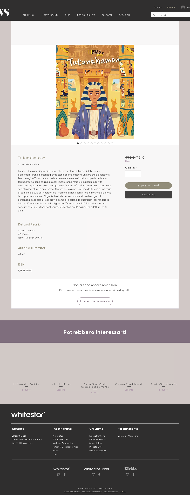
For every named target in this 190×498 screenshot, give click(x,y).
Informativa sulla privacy (92, 491)
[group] (95, 370)
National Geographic (63, 443)
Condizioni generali (72, 491)
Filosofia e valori (97, 439)
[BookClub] (157, 7)
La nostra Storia (97, 436)
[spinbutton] (133, 174)
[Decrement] (128, 174)
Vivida (56, 450)
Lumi (55, 454)
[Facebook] (65, 475)
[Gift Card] (170, 7)
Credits (123, 491)
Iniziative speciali (97, 450)
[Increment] (138, 174)
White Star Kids (60, 439)
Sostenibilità (95, 443)
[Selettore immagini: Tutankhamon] (78, 143)
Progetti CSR (95, 446)
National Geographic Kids (65, 446)
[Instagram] (59, 475)
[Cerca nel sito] (168, 15)
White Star (58, 436)
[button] (28, 15)
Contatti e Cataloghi (128, 436)
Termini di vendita (111, 491)
